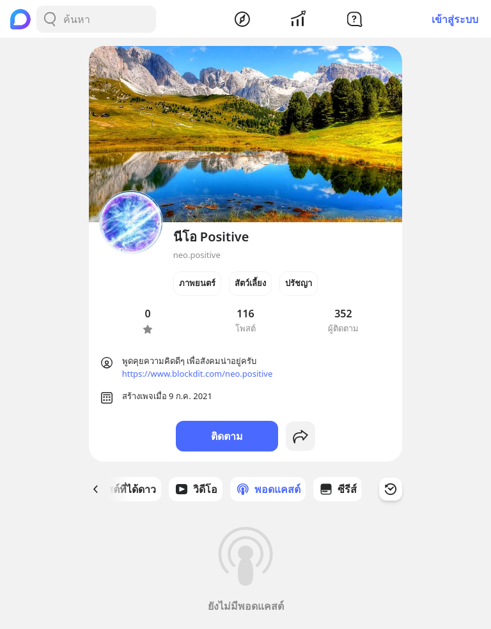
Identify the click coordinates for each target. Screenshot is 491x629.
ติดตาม (227, 436)
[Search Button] (49, 19)
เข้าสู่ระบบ (455, 19)
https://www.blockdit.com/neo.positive (197, 373)
